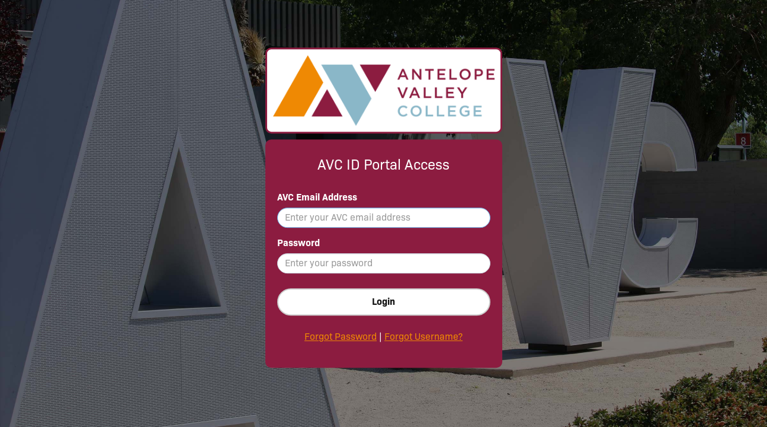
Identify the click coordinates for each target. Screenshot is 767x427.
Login (383, 301)
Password (298, 242)
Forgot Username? (423, 336)
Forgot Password (340, 336)
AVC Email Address (317, 197)
